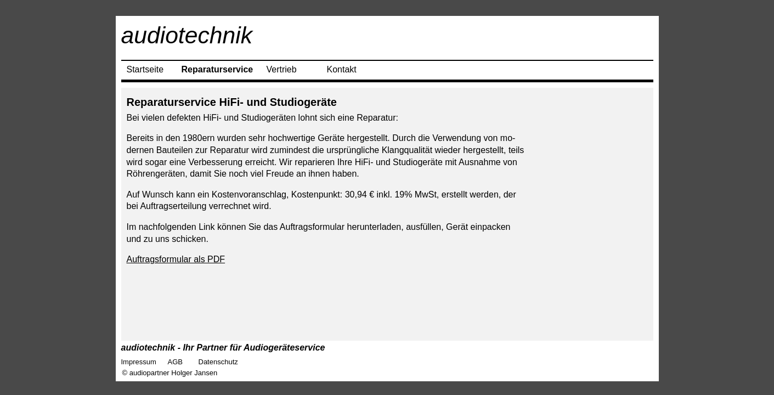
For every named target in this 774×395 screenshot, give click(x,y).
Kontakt (342, 69)
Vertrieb (282, 69)
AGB (175, 362)
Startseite (145, 69)
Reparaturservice (217, 69)
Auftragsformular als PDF (176, 259)
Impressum (138, 362)
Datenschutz (218, 362)
